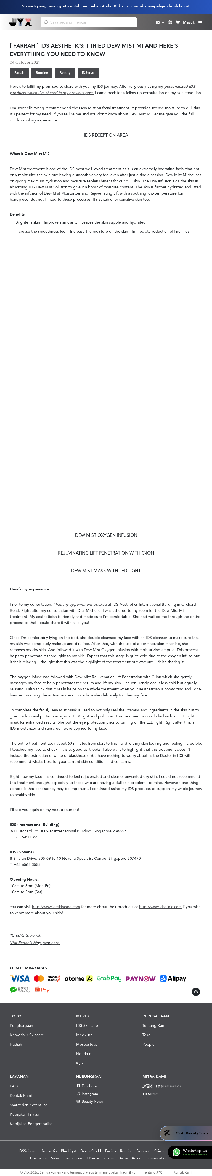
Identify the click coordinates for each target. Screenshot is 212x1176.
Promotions (73, 1158)
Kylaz (80, 1063)
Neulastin (49, 1151)
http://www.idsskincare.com (56, 907)
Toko (146, 1035)
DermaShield (90, 1151)
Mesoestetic (86, 1044)
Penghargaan (21, 1025)
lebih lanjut (179, 6)
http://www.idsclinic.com (160, 907)
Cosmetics (38, 1158)
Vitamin (109, 1158)
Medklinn (84, 1035)
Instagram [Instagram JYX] (87, 1094)
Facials (19, 73)
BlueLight (68, 1151)
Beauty (65, 73)
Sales (55, 1158)
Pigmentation (156, 1158)
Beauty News (89, 1101)
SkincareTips (164, 1151)
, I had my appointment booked (79, 604)
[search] (45, 22)
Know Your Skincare (27, 1035)
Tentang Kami (154, 1025)
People (148, 1044)
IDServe (88, 73)
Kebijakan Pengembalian (31, 1123)
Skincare (143, 1151)
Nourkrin (83, 1053)
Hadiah (16, 1044)
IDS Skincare (87, 1025)
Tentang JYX (152, 1172)
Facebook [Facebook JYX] (87, 1086)
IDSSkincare (28, 1151)
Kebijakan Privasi (24, 1114)
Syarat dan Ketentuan (29, 1105)
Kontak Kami (21, 1095)
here (55, 943)
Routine (42, 73)
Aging (136, 1158)
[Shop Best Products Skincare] (20, 22)
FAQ (14, 1086)
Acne (124, 1158)
